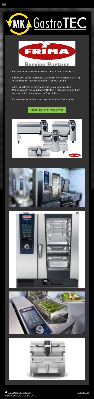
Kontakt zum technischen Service (47, 109)
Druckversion (13, 392)
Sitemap (27, 392)
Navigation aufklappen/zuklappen (47, 4)
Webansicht (83, 392)
